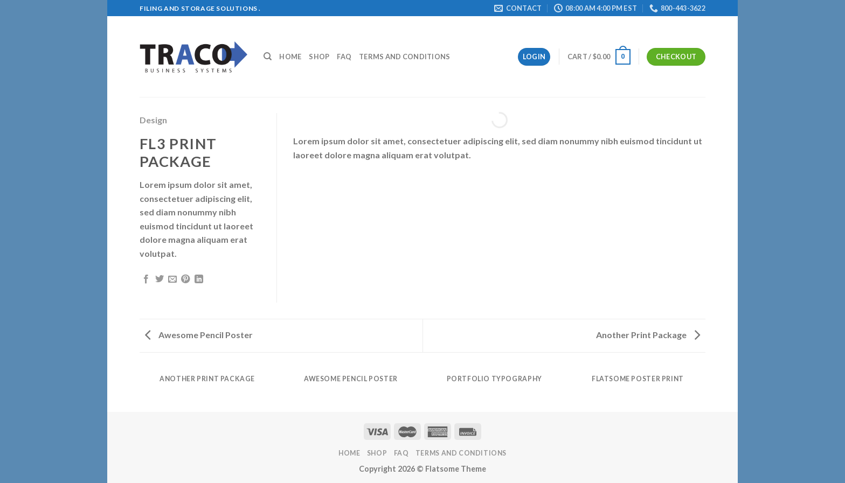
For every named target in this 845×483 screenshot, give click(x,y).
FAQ (344, 56)
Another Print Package (648, 335)
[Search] (268, 56)
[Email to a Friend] (172, 279)
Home (290, 56)
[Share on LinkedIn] (199, 279)
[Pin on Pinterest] (185, 279)
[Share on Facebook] (146, 279)
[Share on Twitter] (159, 279)
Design (153, 120)
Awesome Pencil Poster (199, 335)
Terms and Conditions (404, 56)
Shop (319, 56)
